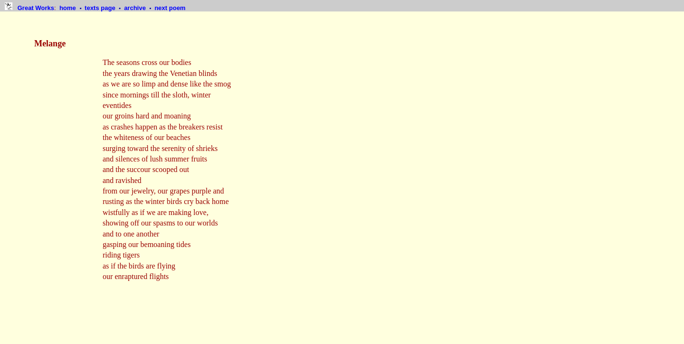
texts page (100, 7)
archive (135, 7)
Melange (50, 43)
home (68, 7)
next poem (170, 7)
